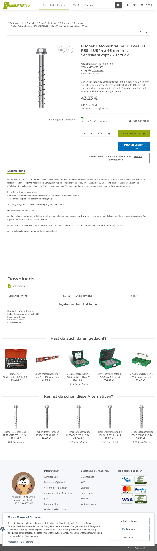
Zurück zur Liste (17, 23)
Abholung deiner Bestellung (58, 493)
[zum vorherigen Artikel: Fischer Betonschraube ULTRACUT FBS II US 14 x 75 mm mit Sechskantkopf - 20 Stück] (140, 32)
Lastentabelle (16, 285)
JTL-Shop (141, 547)
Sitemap (85, 487)
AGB (83, 482)
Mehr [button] (105, 121)
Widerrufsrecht (89, 504)
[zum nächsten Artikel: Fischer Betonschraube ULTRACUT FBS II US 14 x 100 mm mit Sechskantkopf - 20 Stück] (146, 32)
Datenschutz (27, 542)
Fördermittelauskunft (55, 509)
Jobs (46, 498)
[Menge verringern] (84, 133)
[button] (76, 5)
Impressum (13, 542)
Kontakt (85, 498)
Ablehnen (128, 537)
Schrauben (97, 70)
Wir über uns (51, 476)
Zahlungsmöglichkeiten (56, 482)
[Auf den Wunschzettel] (69, 49)
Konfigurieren (128, 529)
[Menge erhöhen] (109, 133)
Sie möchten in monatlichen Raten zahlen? (115, 158)
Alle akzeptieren (128, 521)
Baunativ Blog (51, 504)
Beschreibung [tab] (16, 170)
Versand (106, 108)
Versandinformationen (55, 487)
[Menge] (91, 133)
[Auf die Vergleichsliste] (61, 49)
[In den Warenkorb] (9, 42)
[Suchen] (99, 5)
